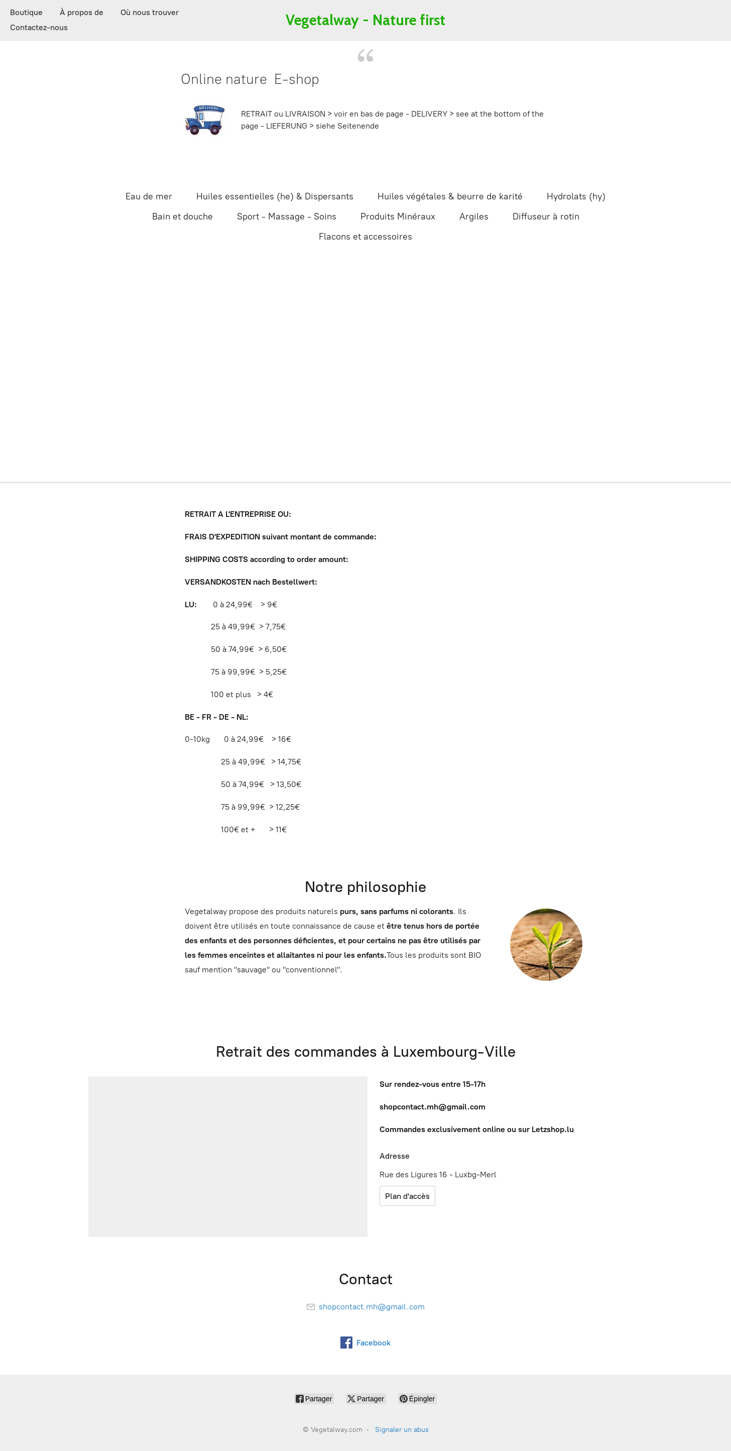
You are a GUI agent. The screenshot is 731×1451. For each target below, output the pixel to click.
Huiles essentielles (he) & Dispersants (274, 196)
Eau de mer (149, 196)
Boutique (26, 12)
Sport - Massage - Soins (286, 216)
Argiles (474, 216)
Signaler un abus (402, 1429)
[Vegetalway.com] (365, 20)
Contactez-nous (39, 27)
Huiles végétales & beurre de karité (450, 196)
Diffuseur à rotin (546, 216)
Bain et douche (182, 216)
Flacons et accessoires (365, 236)
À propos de (81, 12)
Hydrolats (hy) (576, 196)
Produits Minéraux (397, 216)
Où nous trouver (149, 12)
